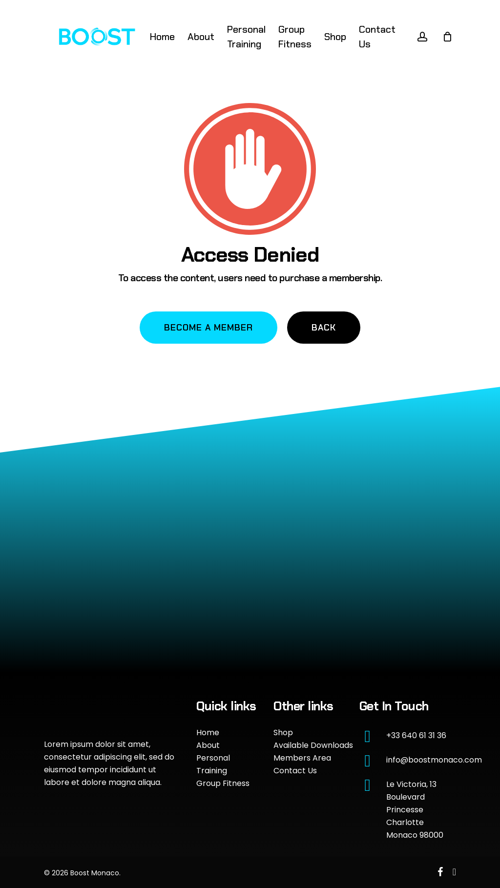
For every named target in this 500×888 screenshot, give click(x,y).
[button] (208, 327)
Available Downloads (313, 745)
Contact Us (295, 770)
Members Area (302, 758)
